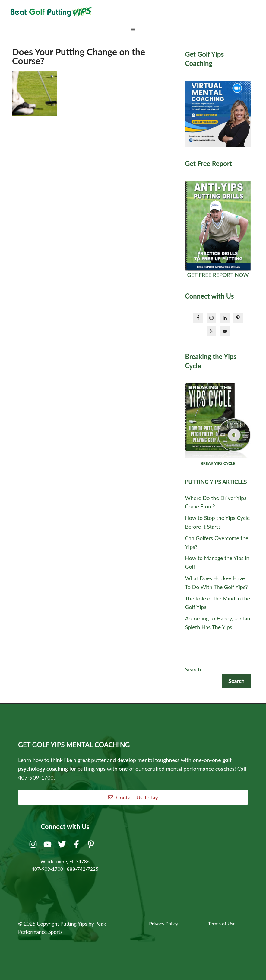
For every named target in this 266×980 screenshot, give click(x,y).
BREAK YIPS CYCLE (218, 463)
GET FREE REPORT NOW (218, 274)
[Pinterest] (92, 845)
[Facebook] (77, 845)
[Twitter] (63, 845)
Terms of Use (222, 923)
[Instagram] (34, 845)
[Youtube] (48, 845)
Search (193, 669)
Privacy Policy (163, 923)
